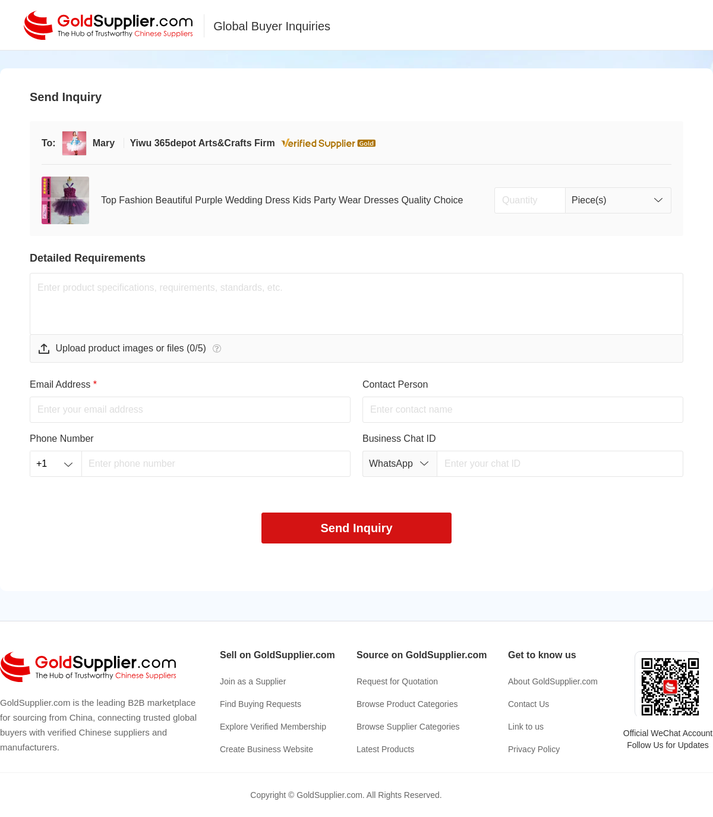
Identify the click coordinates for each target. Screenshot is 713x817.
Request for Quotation (397, 681)
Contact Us (528, 704)
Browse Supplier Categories (408, 726)
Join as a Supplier (253, 681)
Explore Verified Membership (273, 726)
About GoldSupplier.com (553, 681)
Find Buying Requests (260, 704)
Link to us (526, 726)
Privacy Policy (534, 749)
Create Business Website (266, 749)
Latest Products (385, 749)
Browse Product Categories (407, 704)
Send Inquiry (356, 528)
